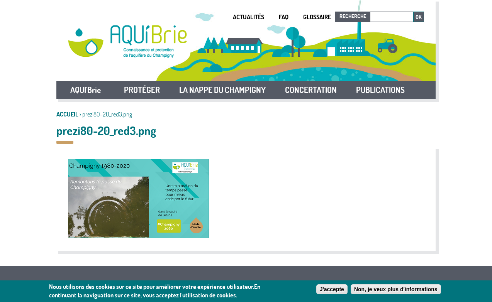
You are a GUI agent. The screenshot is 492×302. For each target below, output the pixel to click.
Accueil (67, 114)
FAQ (283, 17)
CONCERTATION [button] (311, 90)
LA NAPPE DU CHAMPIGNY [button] (222, 90)
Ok (419, 16)
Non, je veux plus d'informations (396, 289)
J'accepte (332, 289)
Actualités (248, 17)
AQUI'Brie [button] (85, 90)
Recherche (352, 16)
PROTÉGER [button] (142, 90)
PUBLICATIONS (380, 90)
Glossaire (317, 17)
